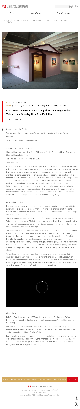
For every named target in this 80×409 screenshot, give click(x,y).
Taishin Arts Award (63, 13)
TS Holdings (27, 379)
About (12, 13)
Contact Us (5, 379)
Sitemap (20, 379)
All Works (10, 22)
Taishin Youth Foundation (60, 379)
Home (6, 20)
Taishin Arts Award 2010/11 (56, 20)
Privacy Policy (13, 379)
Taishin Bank (34, 379)
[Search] (62, 6)
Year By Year (36, 20)
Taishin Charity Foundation (45, 379)
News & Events (35, 13)
